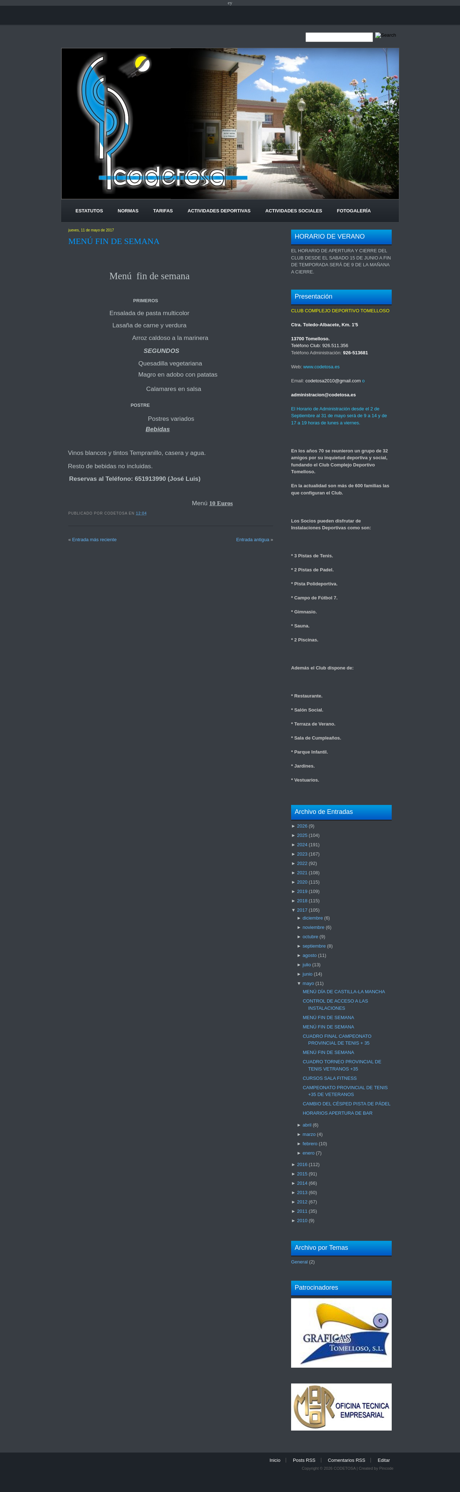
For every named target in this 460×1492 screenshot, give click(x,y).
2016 (302, 1164)
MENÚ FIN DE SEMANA (114, 241)
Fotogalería (354, 210)
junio (307, 974)
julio (307, 964)
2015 (302, 1173)
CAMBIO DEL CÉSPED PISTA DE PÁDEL (346, 1103)
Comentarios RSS (346, 1460)
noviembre (314, 927)
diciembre (313, 918)
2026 (302, 826)
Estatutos (89, 210)
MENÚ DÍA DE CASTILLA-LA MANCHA (344, 991)
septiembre (314, 946)
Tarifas (163, 210)
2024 (302, 844)
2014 (302, 1183)
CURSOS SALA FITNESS (329, 1078)
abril (307, 1125)
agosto (310, 955)
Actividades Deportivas (219, 210)
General (299, 1262)
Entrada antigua (252, 539)
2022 (302, 863)
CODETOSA (344, 1468)
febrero (310, 1143)
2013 (302, 1192)
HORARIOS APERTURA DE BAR (337, 1113)
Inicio (275, 1460)
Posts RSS (304, 1460)
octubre (310, 936)
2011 (302, 1211)
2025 (302, 835)
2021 (302, 872)
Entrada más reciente (94, 539)
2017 (302, 910)
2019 (302, 891)
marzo (309, 1134)
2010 (302, 1220)
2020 (302, 882)
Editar (384, 1460)
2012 (302, 1202)
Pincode (386, 1468)
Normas (128, 210)
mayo (308, 983)
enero (308, 1153)
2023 (302, 854)
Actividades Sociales (293, 210)
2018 (302, 900)
